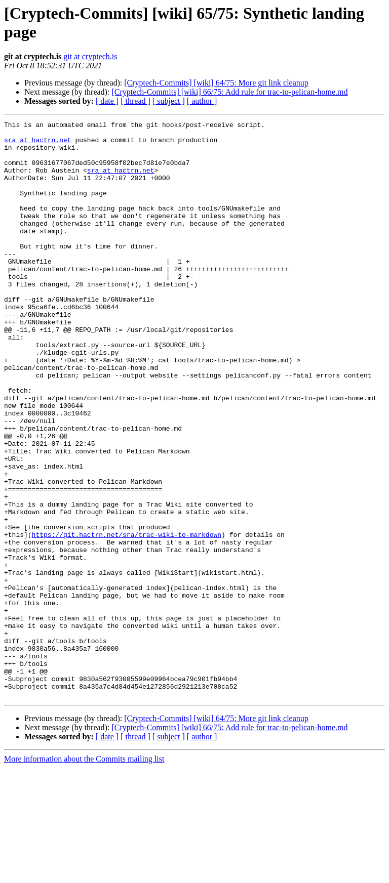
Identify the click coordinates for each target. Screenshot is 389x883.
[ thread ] (135, 101)
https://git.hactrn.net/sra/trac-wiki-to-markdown (126, 617)
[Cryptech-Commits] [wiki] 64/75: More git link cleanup (216, 82)
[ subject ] (168, 101)
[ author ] (202, 101)
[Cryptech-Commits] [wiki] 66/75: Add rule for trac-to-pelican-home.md (229, 92)
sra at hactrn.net (37, 144)
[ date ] (107, 101)
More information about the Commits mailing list (84, 874)
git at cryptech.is (90, 56)
